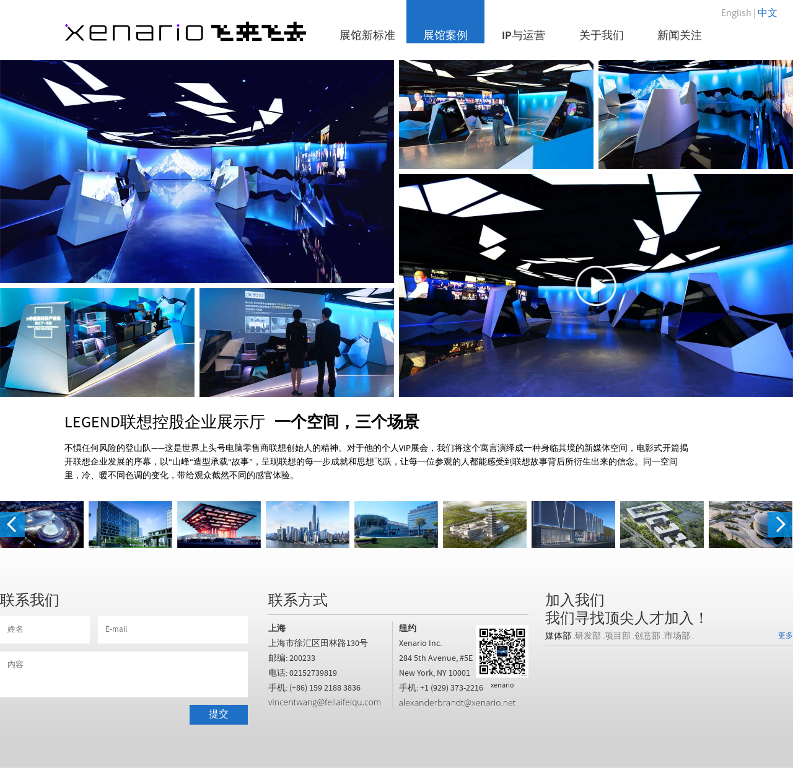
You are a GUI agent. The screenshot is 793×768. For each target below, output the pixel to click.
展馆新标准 (367, 35)
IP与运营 (523, 35)
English (736, 13)
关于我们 (601, 35)
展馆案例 (445, 35)
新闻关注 (679, 35)
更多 (785, 635)
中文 (768, 13)
